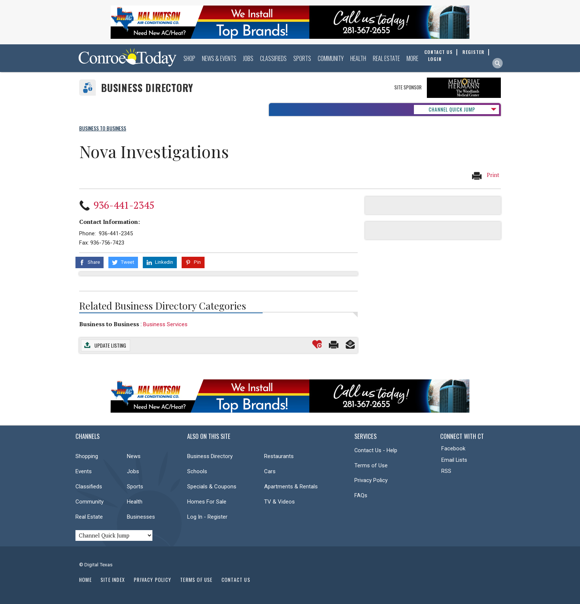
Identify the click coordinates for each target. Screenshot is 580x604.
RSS (446, 471)
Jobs (248, 58)
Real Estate (386, 58)
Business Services (165, 324)
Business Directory (147, 87)
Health (358, 58)
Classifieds (273, 58)
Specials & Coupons (211, 486)
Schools (197, 471)
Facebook (453, 448)
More (412, 58)
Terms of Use (371, 465)
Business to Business (109, 324)
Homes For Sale (206, 501)
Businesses (141, 516)
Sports (302, 58)
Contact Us (236, 579)
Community (331, 58)
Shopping (86, 456)
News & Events (219, 58)
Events (83, 471)
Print (485, 175)
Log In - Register (207, 516)
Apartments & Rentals (291, 486)
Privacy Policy (371, 480)
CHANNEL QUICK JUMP (452, 109)
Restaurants (279, 456)
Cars (270, 471)
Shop (189, 58)
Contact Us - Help (375, 450)
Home (85, 579)
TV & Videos (279, 501)
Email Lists (454, 460)
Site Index (113, 579)
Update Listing (110, 345)
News (134, 456)
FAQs (360, 495)
